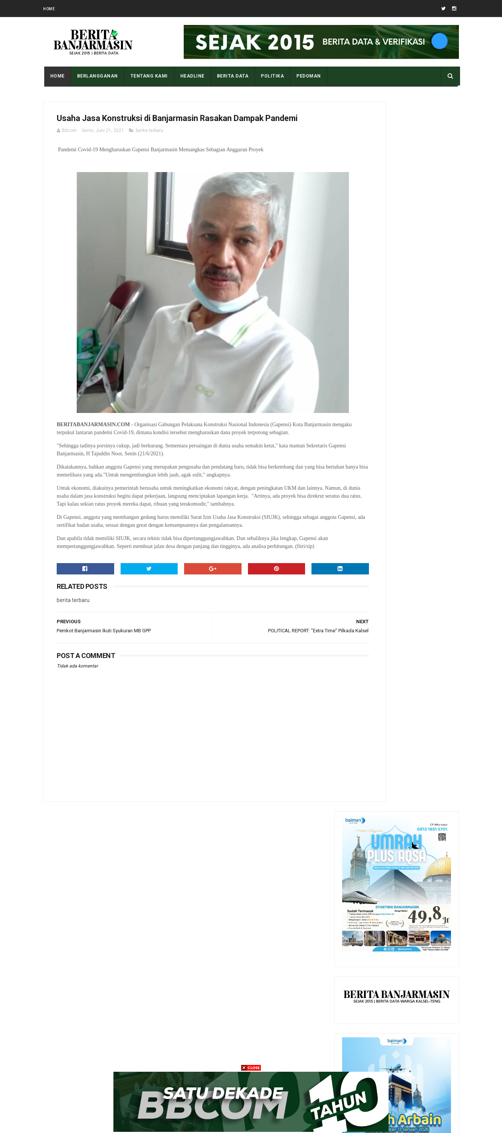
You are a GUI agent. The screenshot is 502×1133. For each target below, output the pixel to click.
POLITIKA (271, 76)
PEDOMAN (308, 76)
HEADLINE (191, 76)
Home (49, 9)
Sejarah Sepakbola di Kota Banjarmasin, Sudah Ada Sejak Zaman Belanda (414, 831)
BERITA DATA (232, 76)
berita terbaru (149, 148)
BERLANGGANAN (96, 76)
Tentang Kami (148, 76)
